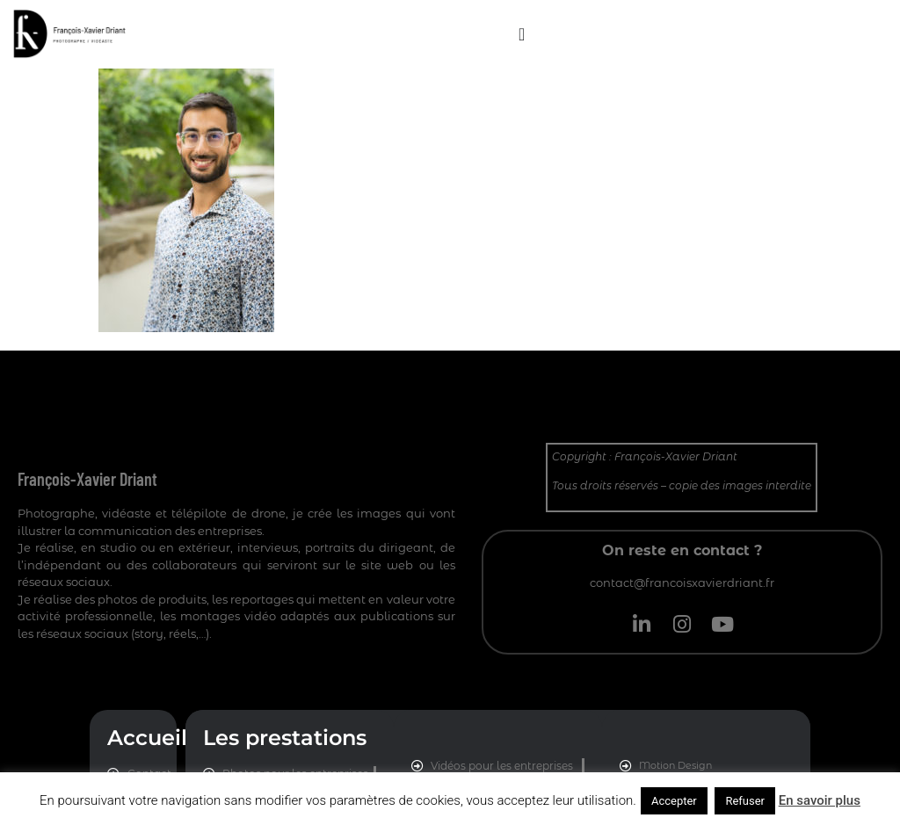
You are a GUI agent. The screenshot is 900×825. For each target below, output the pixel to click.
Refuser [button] (745, 800)
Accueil (147, 737)
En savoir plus (819, 800)
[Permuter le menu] (522, 34)
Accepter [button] (674, 800)
